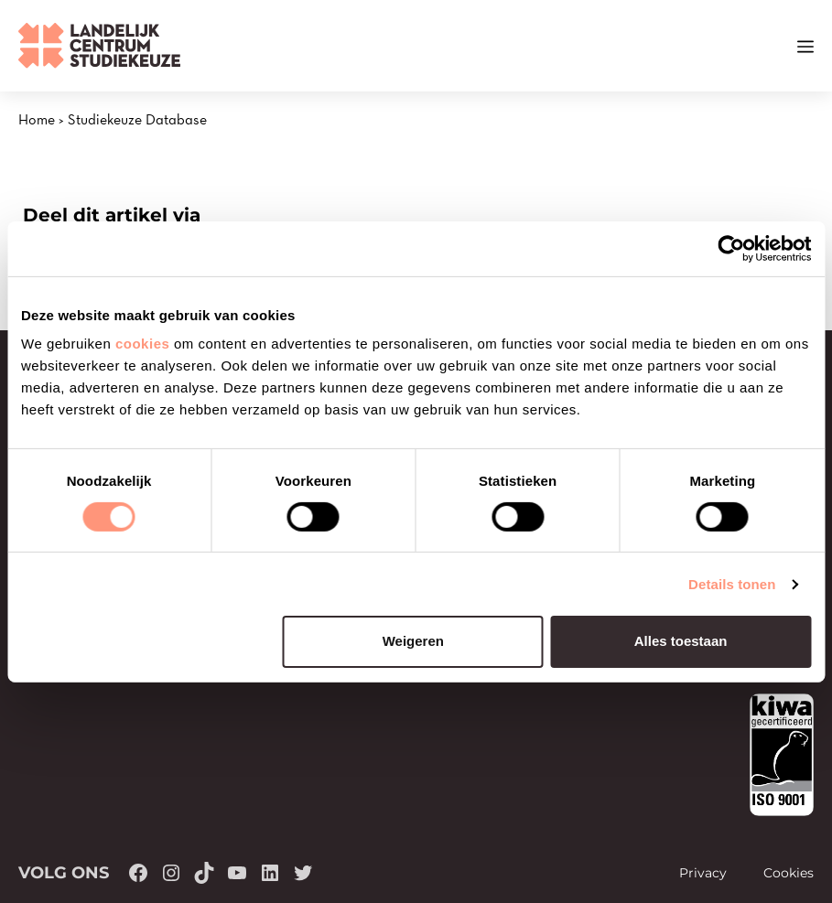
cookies (142, 343)
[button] (772, 45)
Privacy (703, 873)
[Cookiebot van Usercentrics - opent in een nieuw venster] (731, 248)
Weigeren (413, 641)
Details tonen (731, 584)
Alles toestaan (681, 641)
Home (36, 119)
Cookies (788, 873)
